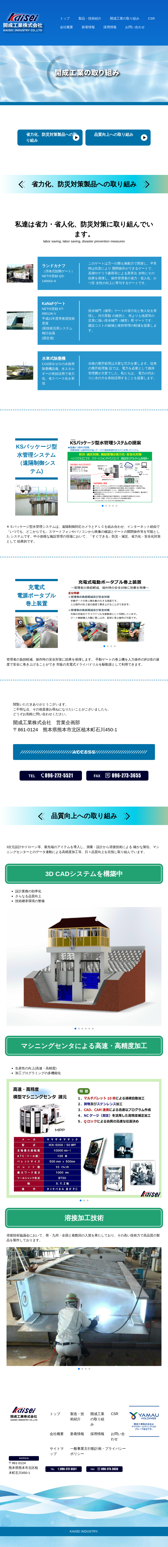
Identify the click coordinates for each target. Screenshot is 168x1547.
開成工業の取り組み (124, 18)
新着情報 (88, 27)
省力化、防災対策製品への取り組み (51, 137)
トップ (65, 18)
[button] (102, 506)
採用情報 (109, 27)
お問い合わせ (135, 27)
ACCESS (84, 752)
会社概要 (66, 27)
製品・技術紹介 (89, 18)
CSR (151, 18)
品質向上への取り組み (113, 134)
